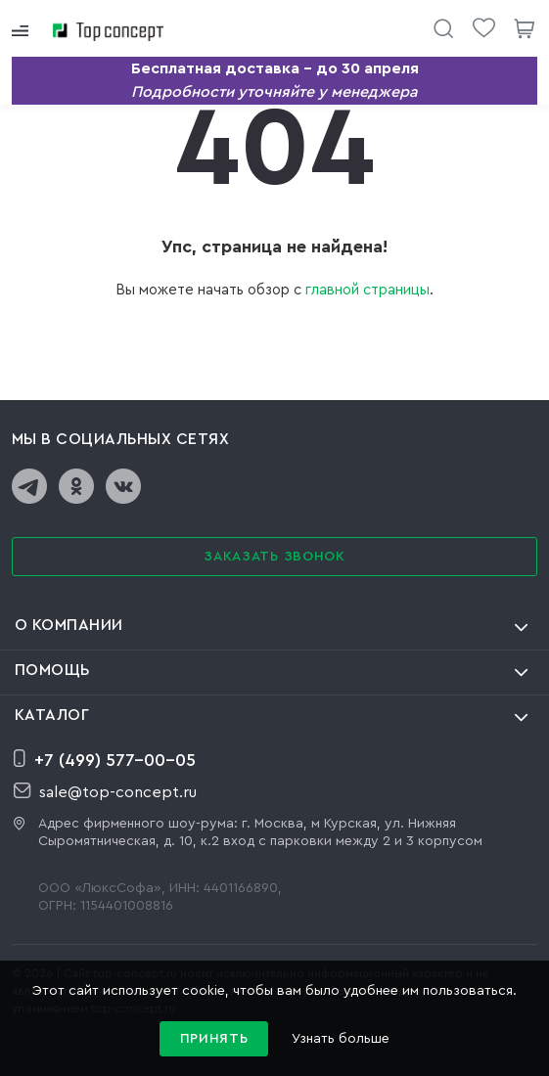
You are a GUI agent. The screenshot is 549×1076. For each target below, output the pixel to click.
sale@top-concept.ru (105, 791)
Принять (214, 1039)
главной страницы (367, 290)
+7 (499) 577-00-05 (105, 759)
